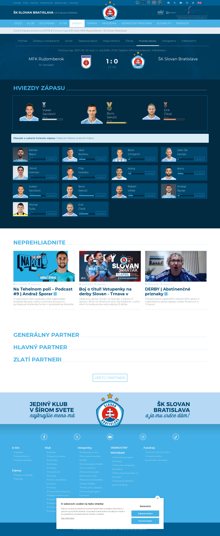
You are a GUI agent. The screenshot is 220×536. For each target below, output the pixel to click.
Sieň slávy (52, 460)
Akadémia (109, 23)
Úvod (18, 23)
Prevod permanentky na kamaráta (125, 475)
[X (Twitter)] (174, 3)
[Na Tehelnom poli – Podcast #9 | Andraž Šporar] (44, 261)
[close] (157, 498)
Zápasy (26, 30)
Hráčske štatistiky (22, 460)
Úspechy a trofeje (55, 456)
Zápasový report (87, 41)
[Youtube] (181, 3)
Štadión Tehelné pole (57, 495)
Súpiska (18, 452)
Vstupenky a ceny (88, 452)
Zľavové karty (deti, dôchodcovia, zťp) (89, 474)
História (51, 452)
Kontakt (51, 476)
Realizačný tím (21, 456)
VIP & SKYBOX (87, 468)
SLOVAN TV (164, 23)
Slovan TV (35, 274)
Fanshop (73, 3)
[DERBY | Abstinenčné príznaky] (176, 261)
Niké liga (101, 274)
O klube (51, 468)
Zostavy (46, 41)
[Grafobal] (85, 354)
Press (25, 3)
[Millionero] (134, 354)
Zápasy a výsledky (23, 475)
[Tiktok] (193, 3)
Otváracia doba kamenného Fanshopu (156, 458)
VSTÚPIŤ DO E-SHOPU (157, 452)
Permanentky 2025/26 (90, 464)
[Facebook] (168, 3)
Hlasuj (51, 159)
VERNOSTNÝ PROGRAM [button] (137, 23)
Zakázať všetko (145, 513)
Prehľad (22, 41)
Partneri (51, 487)
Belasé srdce (61, 3)
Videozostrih (189, 41)
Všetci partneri (110, 378)
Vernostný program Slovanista (89, 493)
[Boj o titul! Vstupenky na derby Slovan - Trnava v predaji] (110, 261)
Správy (92, 23)
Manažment (53, 472)
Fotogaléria (169, 41)
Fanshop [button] (182, 23)
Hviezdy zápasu (148, 41)
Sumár (69, 41)
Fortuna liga (60, 30)
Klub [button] (30, 23)
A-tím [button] (63, 23)
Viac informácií (67, 518)
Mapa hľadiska (87, 483)
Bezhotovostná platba (91, 479)
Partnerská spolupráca (58, 491)
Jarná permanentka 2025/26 (89, 458)
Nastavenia (145, 506)
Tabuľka (18, 479)
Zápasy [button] (77, 23)
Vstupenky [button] (47, 23)
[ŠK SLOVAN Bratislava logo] (110, 10)
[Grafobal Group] (134, 366)
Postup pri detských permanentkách (123, 483)
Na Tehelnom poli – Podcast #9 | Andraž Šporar (43, 282)
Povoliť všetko (145, 521)
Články (129, 41)
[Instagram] (187, 3)
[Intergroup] (85, 366)
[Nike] (110, 342)
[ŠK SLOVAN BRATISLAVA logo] (60, 13)
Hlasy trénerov (111, 41)
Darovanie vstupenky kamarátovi (123, 467)
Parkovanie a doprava (90, 487)
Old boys (51, 464)
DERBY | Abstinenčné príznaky (167, 282)
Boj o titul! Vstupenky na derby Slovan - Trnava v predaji (105, 282)
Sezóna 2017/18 (41, 30)
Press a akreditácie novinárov (56, 481)
